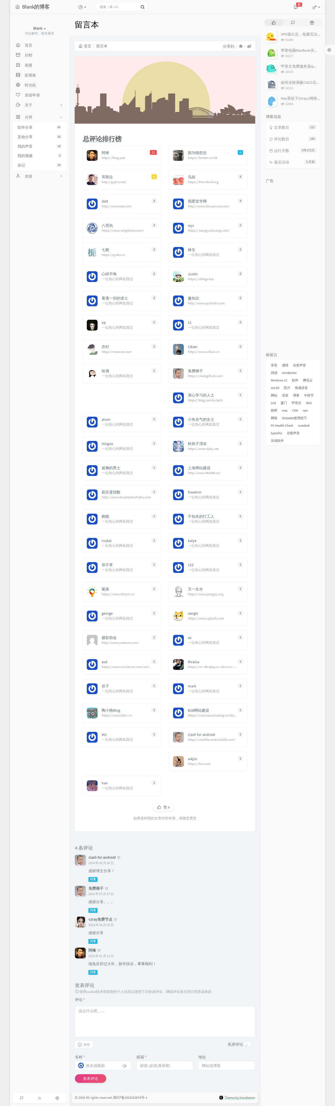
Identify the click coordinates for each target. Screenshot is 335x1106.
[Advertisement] (293, 266)
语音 (285, 395)
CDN (295, 410)
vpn (305, 410)
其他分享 (40, 136)
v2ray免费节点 (100, 919)
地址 (202, 1057)
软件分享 (40, 127)
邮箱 (142, 1057)
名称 (80, 1057)
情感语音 (301, 388)
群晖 (274, 410)
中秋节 (309, 395)
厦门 (284, 403)
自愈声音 (299, 365)
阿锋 (92, 950)
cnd (273, 403)
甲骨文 (296, 403)
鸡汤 (274, 373)
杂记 (40, 165)
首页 (85, 46)
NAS (309, 403)
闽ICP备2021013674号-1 (130, 1097)
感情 (285, 365)
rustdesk (304, 425)
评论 (80, 999)
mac (285, 410)
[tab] (273, 22)
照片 (287, 388)
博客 (296, 395)
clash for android (102, 857)
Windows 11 (279, 380)
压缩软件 (277, 441)
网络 (274, 418)
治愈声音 (293, 433)
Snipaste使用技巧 (294, 418)
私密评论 (235, 1044)
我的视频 (40, 155)
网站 (274, 395)
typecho (276, 433)
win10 (275, 388)
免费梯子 (95, 888)
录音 (274, 365)
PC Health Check (282, 425)
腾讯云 (308, 380)
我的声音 (40, 146)
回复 (93, 879)
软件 (295, 380)
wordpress (289, 373)
